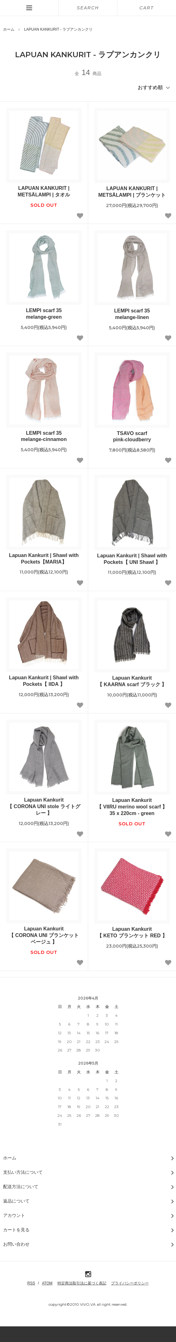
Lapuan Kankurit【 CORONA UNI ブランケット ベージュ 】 (44, 935)
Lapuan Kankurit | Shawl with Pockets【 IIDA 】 (44, 681)
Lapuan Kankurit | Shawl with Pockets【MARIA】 (44, 559)
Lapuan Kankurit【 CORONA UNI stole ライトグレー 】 (43, 806)
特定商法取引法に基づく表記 (81, 1283)
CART (147, 7)
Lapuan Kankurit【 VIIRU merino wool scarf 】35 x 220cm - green (132, 807)
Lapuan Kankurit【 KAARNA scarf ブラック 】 (132, 681)
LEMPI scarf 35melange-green (44, 314)
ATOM (47, 1283)
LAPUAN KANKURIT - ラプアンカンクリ (58, 29)
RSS (31, 1283)
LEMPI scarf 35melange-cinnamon (44, 436)
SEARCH (88, 7)
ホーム (8, 29)
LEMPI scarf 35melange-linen (132, 314)
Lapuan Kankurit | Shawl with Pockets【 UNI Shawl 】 (132, 559)
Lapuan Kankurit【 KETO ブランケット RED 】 (132, 932)
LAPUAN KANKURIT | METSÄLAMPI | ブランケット (132, 192)
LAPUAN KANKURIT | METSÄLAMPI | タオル (44, 191)
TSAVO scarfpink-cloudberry (132, 437)
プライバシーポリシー (130, 1283)
